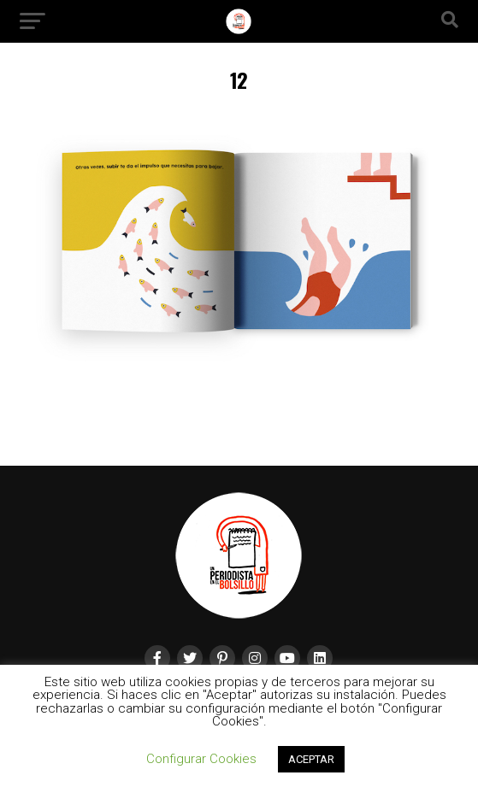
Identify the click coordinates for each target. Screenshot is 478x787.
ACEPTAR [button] (311, 759)
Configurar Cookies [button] (201, 758)
